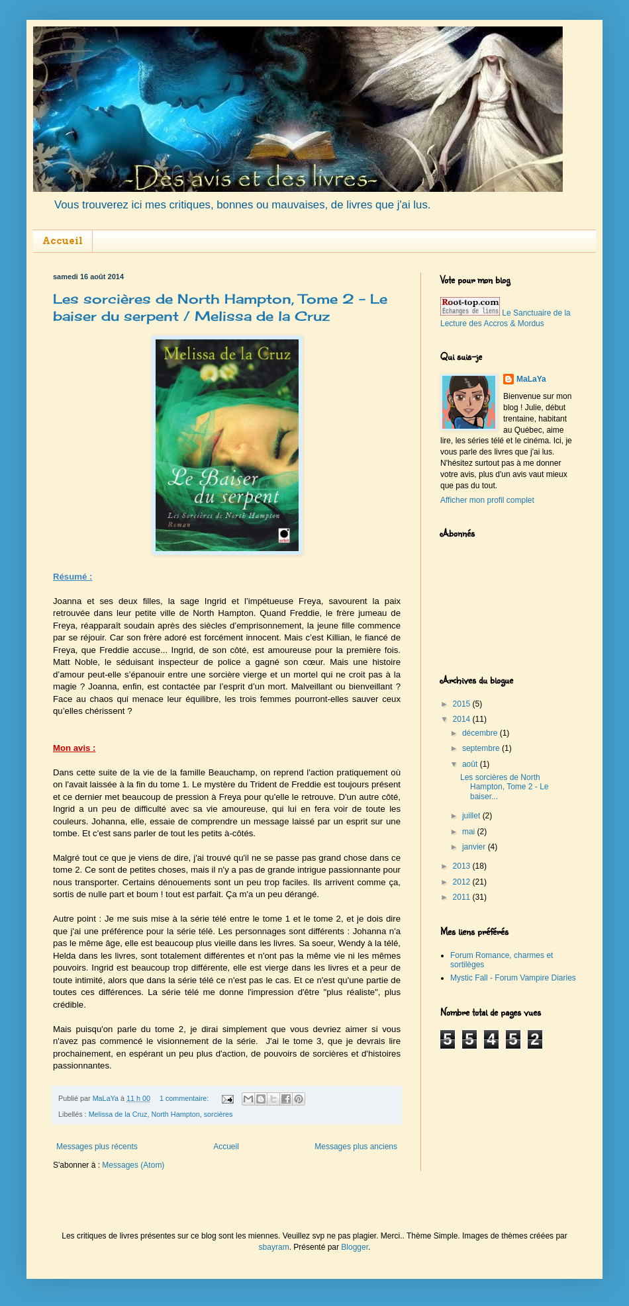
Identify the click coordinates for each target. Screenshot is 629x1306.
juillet (472, 815)
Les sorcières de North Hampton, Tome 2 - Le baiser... (504, 787)
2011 (463, 897)
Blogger (354, 1247)
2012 (463, 882)
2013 (463, 866)
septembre (482, 748)
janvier (475, 846)
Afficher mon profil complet (487, 500)
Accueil (62, 241)
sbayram (274, 1247)
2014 (463, 719)
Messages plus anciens (355, 1146)
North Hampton (175, 1114)
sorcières (218, 1114)
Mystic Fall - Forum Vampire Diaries (513, 977)
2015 (463, 704)
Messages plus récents (97, 1146)
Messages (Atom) (133, 1165)
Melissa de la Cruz (118, 1114)
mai (469, 831)
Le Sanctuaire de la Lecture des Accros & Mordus (505, 318)
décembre (481, 733)
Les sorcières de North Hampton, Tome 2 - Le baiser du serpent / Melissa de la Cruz (220, 307)
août (471, 764)
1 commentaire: (185, 1098)
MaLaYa (531, 379)
